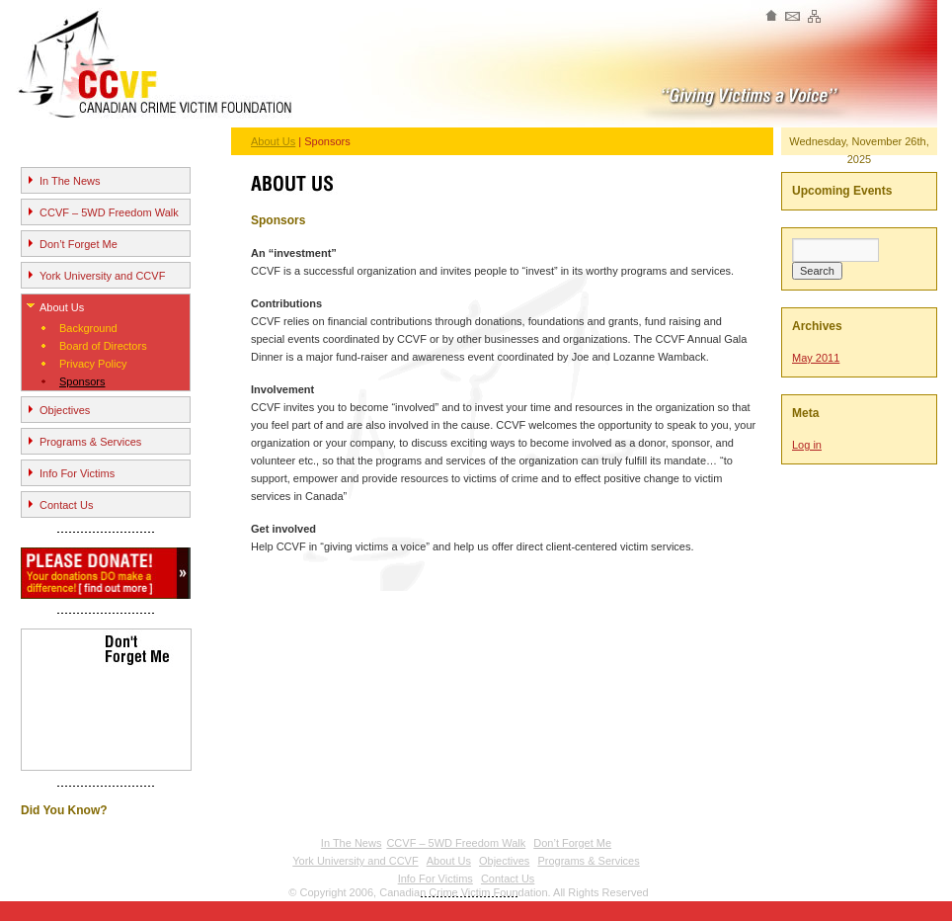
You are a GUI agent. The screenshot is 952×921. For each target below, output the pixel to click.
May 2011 (815, 358)
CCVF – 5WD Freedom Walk (109, 212)
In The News (70, 181)
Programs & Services (90, 442)
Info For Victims (77, 473)
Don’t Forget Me (79, 244)
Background (88, 328)
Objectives (65, 410)
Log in (807, 445)
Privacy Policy (92, 364)
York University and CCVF (102, 276)
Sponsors (82, 381)
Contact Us (66, 505)
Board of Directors (103, 346)
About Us (62, 307)
